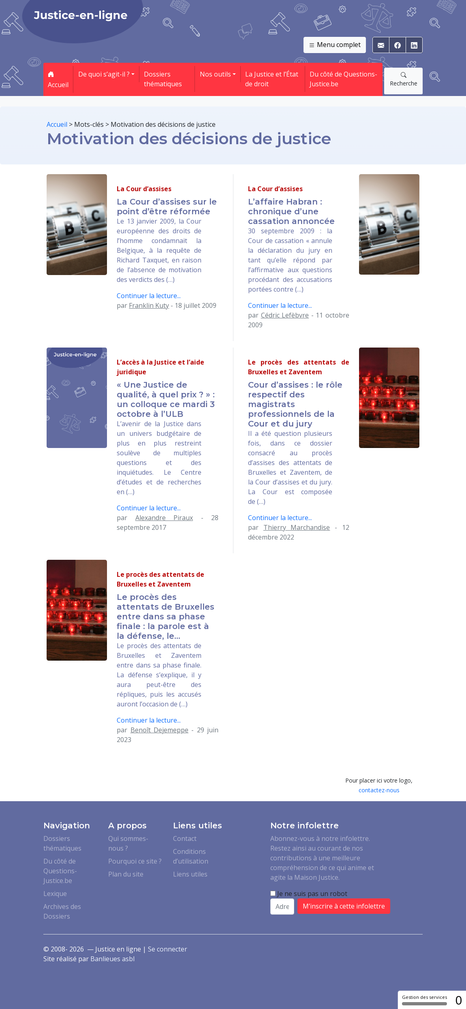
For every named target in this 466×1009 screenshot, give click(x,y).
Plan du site (125, 874)
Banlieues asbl (112, 958)
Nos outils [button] (215, 74)
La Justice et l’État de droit (271, 79)
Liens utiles (190, 874)
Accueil (58, 79)
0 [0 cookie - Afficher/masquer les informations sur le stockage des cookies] (458, 1000)
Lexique (55, 893)
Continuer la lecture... (149, 295)
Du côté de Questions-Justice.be (343, 79)
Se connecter (167, 949)
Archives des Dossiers (62, 911)
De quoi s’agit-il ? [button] (104, 74)
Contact (185, 838)
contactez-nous (379, 790)
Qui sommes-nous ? (128, 843)
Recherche (403, 79)
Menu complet (335, 45)
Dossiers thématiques (163, 79)
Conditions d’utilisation (190, 856)
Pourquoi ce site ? (135, 861)
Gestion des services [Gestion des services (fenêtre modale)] (424, 999)
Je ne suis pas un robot (308, 893)
